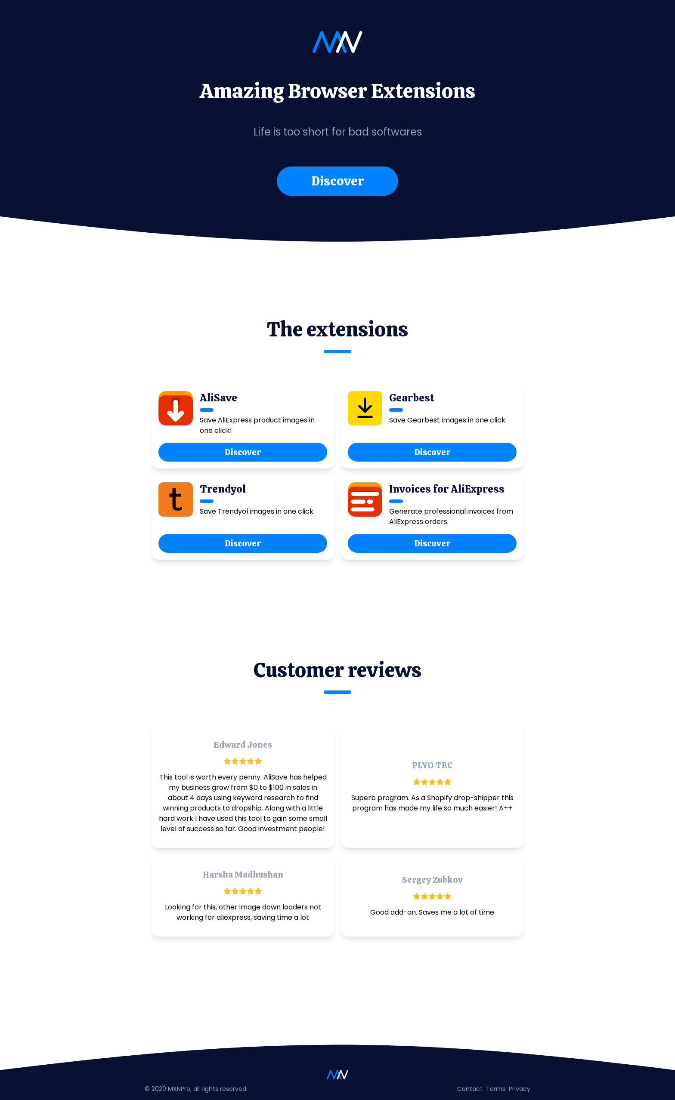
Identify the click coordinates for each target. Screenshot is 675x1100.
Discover (337, 181)
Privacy (519, 1089)
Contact (470, 1089)
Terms (495, 1089)
